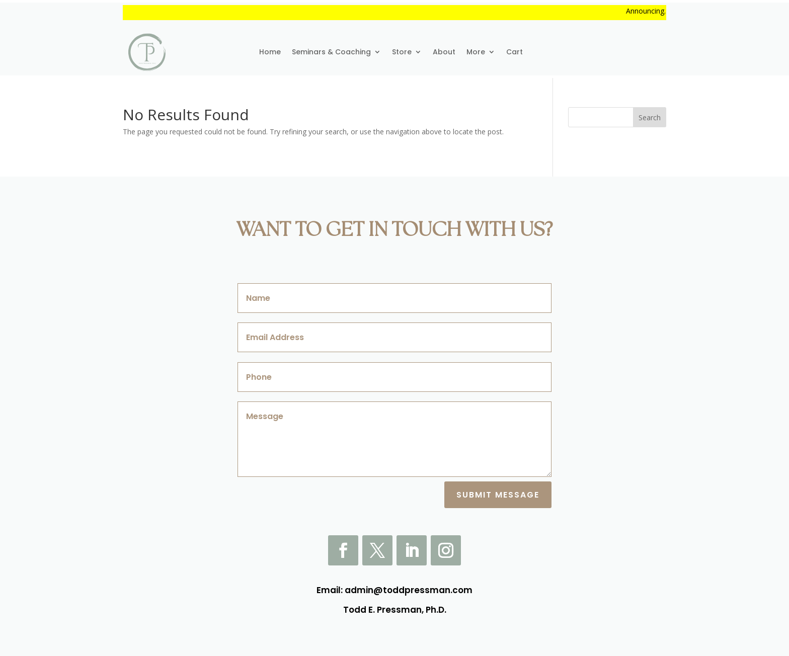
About (444, 52)
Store (402, 52)
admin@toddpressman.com (408, 590)
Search (650, 117)
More (475, 52)
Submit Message (497, 495)
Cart (514, 52)
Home (270, 52)
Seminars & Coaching (331, 52)
